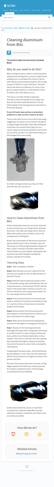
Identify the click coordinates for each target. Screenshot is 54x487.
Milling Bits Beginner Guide (26, 453)
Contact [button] (10, 14)
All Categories (7, 28)
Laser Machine (25, 10)
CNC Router (13, 10)
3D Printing (36, 10)
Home (5, 10)
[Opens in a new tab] (27, 466)
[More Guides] (24, 28)
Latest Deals (46, 10)
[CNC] (16, 28)
